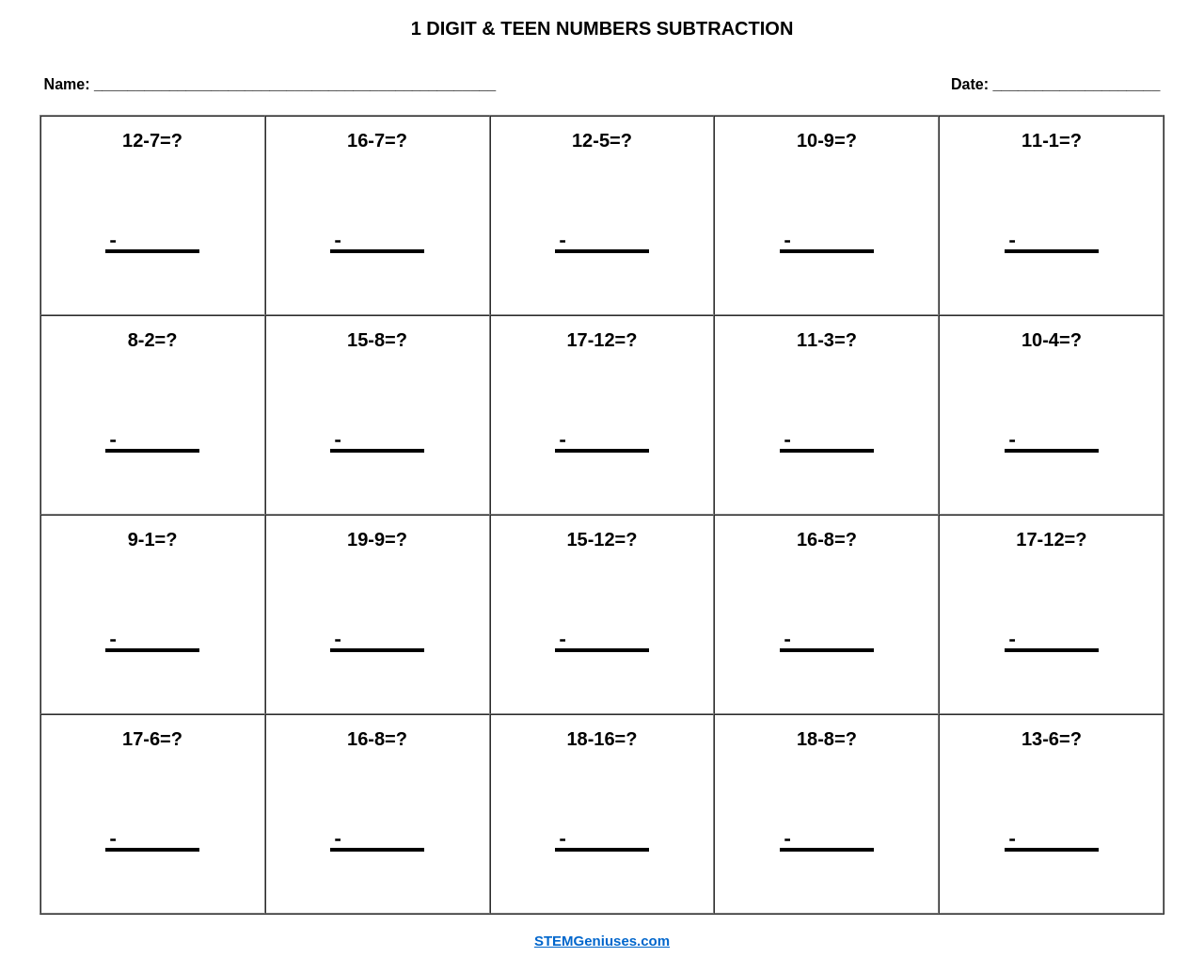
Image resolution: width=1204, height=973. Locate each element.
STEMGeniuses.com (602, 941)
